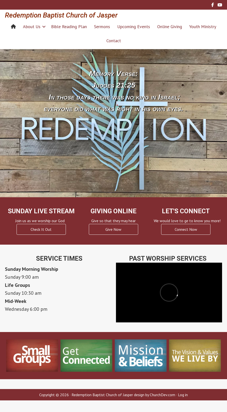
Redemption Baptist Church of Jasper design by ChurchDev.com (123, 394)
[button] (43, 27)
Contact (113, 40)
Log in (183, 394)
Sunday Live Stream (41, 211)
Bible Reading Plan (69, 26)
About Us (31, 26)
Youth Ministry (202, 26)
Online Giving (169, 26)
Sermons (102, 26)
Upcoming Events (133, 26)
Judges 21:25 (113, 85)
